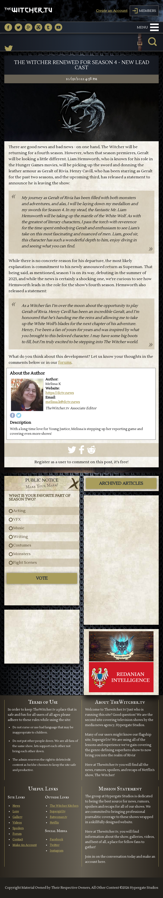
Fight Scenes (25, 563)
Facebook (56, 839)
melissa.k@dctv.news (62, 402)
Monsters (22, 554)
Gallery (17, 817)
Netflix (54, 822)
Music (18, 528)
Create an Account (111, 11)
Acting (19, 511)
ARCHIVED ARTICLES (121, 483)
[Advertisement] (41, 637)
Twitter (54, 845)
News (16, 806)
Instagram (56, 850)
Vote (42, 578)
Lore (15, 811)
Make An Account (24, 845)
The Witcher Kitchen (64, 806)
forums (64, 362)
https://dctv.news (59, 393)
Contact (17, 839)
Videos (17, 822)
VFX (17, 519)
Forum (17, 834)
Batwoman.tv (58, 817)
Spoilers (18, 828)
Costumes (22, 545)
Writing (20, 537)
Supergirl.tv (57, 811)
